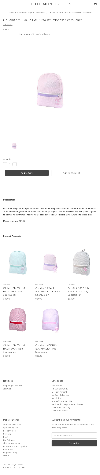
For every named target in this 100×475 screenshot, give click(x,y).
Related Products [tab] (12, 236)
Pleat (5, 437)
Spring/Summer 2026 (62, 401)
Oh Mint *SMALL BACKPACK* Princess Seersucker (47, 291)
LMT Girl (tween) (59, 392)
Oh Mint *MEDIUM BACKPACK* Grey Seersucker (79, 291)
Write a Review (43, 34)
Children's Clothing (61, 407)
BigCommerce (19, 465)
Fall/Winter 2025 (60, 389)
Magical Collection (60, 395)
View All (6, 455)
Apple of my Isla (10, 427)
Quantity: (7, 159)
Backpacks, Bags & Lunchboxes (67, 404)
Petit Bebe (8, 449)
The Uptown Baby (11, 443)
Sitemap (7, 389)
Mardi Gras (57, 398)
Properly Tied (9, 431)
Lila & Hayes (9, 440)
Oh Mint (7, 434)
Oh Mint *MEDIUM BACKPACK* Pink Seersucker (46, 348)
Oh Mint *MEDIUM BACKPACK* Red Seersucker (14, 348)
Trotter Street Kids (12, 424)
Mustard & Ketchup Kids (15, 446)
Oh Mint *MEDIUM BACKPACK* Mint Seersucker (14, 291)
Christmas (57, 385)
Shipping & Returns (12, 385)
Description (9, 199)
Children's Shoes (60, 410)
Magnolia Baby (10, 452)
